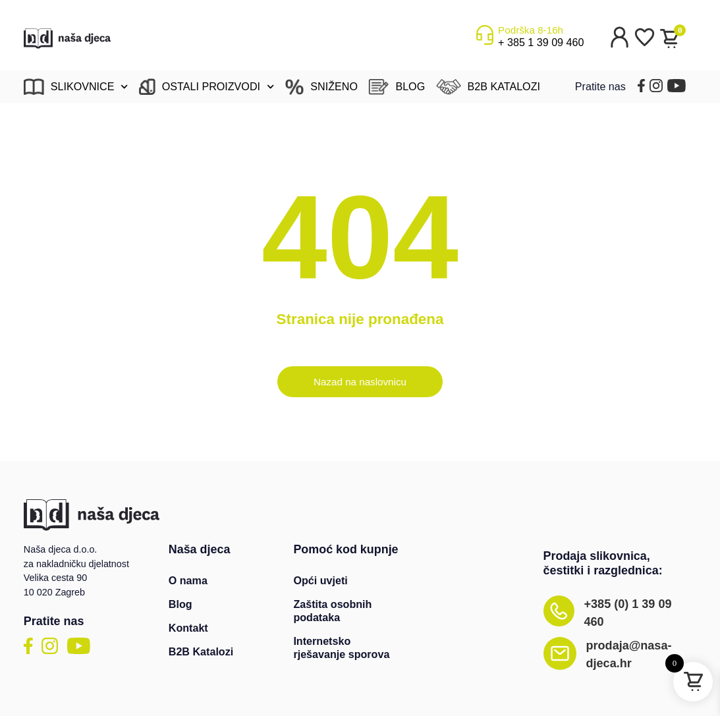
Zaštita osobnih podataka (332, 610)
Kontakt (188, 628)
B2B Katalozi (201, 651)
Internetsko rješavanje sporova (341, 647)
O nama (188, 580)
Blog (180, 604)
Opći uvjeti (320, 580)
